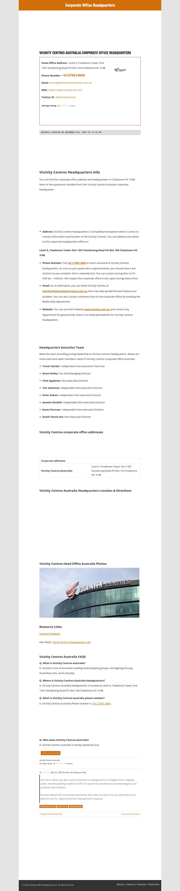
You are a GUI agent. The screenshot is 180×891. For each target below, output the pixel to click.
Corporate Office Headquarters (90, 5)
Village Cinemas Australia (51, 814)
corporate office (47, 806)
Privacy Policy (153, 884)
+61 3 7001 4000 (101, 703)
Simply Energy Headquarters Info (72, 642)
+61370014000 (73, 75)
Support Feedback (49, 633)
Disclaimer (141, 884)
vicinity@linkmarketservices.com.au (71, 82)
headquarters (76, 806)
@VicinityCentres (66, 97)
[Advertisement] (90, 31)
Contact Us (130, 884)
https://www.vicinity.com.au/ (65, 90)
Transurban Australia (130, 814)
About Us (120, 884)
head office (62, 806)
